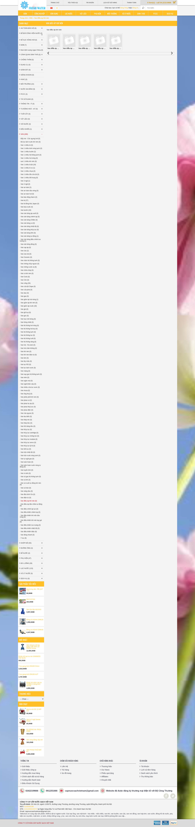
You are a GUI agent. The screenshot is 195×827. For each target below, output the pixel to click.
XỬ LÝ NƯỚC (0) (32, 573)
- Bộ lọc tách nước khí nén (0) (30, 142)
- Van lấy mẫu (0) (26, 361)
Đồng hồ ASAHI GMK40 (34, 630)
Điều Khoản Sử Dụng (31, 783)
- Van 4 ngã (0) (25, 184)
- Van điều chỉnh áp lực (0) (29, 509)
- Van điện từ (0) (25, 498)
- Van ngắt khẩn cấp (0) (28, 384)
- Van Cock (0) (25, 277)
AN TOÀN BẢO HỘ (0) (32, 28)
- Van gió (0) (24, 309)
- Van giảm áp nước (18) (28, 306)
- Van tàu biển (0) (26, 416)
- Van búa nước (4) (26, 207)
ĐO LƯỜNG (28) (32, 563)
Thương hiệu (106, 766)
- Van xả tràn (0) (25, 488)
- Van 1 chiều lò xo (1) (27, 168)
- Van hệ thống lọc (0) (27, 335)
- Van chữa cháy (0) (27, 270)
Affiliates (104, 777)
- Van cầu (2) (24, 251)
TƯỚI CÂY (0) (32, 114)
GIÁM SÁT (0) (32, 70)
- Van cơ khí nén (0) (27, 273)
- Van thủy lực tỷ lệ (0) (27, 446)
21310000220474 (30, 809)
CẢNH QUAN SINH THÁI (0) (32, 54)
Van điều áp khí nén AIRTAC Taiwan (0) (54, 41)
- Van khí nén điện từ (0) (28, 355)
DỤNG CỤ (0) (32, 64)
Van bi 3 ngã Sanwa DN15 (33, 720)
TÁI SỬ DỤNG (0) (27, 99)
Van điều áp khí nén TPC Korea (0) (116, 41)
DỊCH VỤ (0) (32, 578)
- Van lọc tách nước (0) (28, 368)
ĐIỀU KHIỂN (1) (32, 129)
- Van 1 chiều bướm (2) (28, 152)
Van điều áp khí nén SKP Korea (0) (85, 41)
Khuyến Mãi (106, 780)
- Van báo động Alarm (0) (28, 197)
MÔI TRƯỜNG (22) (32, 84)
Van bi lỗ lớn (30, 599)
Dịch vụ (170, 13)
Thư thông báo (147, 777)
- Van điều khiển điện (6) (28, 531)
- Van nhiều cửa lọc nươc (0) (30, 387)
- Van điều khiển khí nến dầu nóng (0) (30, 516)
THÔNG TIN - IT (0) (32, 103)
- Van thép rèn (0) (26, 420)
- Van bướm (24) (25, 210)
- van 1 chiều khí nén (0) (28, 161)
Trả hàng (65, 770)
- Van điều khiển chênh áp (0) (30, 512)
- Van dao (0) (24, 293)
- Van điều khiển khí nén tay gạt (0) (31, 521)
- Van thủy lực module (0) (28, 439)
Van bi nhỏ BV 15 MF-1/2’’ (34, 710)
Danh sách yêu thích (149, 773)
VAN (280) (32, 134)
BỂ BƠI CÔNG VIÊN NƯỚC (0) (32, 34)
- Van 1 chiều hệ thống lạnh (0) (30, 155)
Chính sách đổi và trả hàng (33, 777)
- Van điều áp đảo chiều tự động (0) (31, 505)
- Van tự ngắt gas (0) (27, 459)
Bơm (25, 13)
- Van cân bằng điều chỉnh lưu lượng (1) (30, 240)
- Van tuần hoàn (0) (26, 462)
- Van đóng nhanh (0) (27, 535)
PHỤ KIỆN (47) (32, 558)
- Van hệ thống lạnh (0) (28, 332)
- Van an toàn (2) (25, 187)
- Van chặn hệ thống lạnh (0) (30, 260)
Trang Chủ (55, 2)
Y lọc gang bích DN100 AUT (28, 674)
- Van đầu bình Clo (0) (27, 494)
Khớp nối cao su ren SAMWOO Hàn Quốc (29, 657)
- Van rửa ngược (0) (27, 413)
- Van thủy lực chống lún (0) (29, 436)
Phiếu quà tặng (107, 773)
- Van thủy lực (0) (26, 429)
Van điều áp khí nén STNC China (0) (100, 41)
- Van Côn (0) (24, 280)
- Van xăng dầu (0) (26, 491)
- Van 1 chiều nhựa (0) (27, 171)
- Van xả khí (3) (25, 480)
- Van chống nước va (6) (28, 267)
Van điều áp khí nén (41, 18)
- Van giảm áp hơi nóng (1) (29, 299)
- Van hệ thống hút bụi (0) (29, 329)
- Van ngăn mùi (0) (26, 381)
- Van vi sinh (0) (25, 473)
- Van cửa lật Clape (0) (28, 286)
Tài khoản (145, 766)
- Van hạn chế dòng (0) (28, 319)
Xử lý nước (126, 13)
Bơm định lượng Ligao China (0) (32, 50)
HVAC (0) (24, 79)
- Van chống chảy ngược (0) (29, 264)
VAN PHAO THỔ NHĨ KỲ (33, 750)
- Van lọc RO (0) (25, 364)
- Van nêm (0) (24, 377)
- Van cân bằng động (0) (28, 244)
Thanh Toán (131, 2)
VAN (30, 18)
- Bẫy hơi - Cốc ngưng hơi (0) (30, 139)
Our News (105, 770)
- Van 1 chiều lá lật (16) (28, 165)
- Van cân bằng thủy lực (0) (29, 230)
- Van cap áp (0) (25, 247)
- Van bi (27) (24, 200)
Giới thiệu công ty (29, 770)
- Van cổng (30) (25, 283)
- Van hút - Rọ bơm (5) (27, 345)
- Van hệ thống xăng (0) (28, 342)
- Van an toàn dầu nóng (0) (29, 191)
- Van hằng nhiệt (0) (27, 322)
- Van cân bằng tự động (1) (29, 236)
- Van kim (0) (24, 358)
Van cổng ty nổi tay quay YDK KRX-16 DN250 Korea (33, 646)
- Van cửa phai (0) (26, 290)
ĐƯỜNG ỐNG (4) (32, 548)
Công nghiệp (39, 13)
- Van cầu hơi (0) (25, 254)
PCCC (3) (32, 94)
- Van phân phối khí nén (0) (29, 397)
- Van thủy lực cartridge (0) (29, 433)
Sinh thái (141, 13)
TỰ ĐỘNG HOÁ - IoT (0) (32, 109)
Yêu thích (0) (73, 2)
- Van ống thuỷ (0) (26, 394)
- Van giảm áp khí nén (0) (28, 303)
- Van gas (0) (24, 296)
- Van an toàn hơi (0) (27, 194)
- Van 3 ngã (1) (25, 181)
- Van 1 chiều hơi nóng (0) (29, 158)
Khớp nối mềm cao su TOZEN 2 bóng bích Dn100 (34, 684)
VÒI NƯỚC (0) (32, 124)
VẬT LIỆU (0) (32, 119)
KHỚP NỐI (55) (32, 543)
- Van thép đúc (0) (26, 423)
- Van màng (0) (25, 371)
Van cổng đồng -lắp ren (34, 740)
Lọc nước (68, 13)
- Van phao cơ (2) (26, 400)
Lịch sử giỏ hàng (110, 2)
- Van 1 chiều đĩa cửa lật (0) (29, 174)
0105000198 (29, 806)
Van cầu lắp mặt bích (33, 609)
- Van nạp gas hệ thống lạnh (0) (31, 374)
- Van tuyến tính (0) (26, 470)
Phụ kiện (97, 13)
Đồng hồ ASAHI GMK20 (34, 619)
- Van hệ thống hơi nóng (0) (29, 325)
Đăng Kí (135, 8)
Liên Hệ (65, 766)
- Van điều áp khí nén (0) (28, 501)
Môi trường (112, 13)
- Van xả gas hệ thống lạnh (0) (30, 476)
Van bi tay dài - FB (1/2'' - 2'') (34, 590)
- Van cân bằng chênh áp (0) (30, 217)
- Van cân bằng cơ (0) (27, 223)
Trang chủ (24, 18)
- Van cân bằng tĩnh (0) (28, 233)
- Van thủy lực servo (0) (28, 442)
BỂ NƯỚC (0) (32, 553)
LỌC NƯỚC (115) (32, 568)
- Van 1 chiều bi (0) (26, 145)
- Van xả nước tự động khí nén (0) (30, 484)
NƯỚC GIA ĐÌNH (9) (32, 89)
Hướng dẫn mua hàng (31, 773)
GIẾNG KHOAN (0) (27, 75)
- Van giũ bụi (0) (25, 312)
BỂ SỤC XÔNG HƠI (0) (32, 40)
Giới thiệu (26, 766)
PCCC (155, 13)
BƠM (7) (32, 45)
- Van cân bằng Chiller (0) (29, 220)
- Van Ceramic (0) (26, 257)
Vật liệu (83, 13)
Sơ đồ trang (66, 773)
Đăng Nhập (124, 8)
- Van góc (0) (24, 316)
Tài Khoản (90, 2)
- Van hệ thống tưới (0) (28, 338)
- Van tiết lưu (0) (25, 449)
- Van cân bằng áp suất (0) (29, 213)
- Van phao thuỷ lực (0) (28, 407)
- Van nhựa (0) (25, 390)
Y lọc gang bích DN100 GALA (29, 666)
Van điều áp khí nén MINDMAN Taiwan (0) (69, 41)
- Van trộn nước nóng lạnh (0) (30, 455)
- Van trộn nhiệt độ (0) (27, 452)
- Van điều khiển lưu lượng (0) (30, 525)
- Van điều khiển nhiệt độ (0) (30, 528)
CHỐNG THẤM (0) (32, 59)
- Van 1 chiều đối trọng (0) (29, 178)
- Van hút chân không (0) (28, 348)
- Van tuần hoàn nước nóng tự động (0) (30, 466)
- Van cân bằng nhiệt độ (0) (29, 226)
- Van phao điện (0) (26, 410)
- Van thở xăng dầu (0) (27, 426)
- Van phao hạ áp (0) (27, 403)
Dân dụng (54, 13)
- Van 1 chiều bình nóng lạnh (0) (31, 148)
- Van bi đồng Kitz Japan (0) (29, 204)
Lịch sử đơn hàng (148, 770)
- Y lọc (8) (23, 538)
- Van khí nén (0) (25, 351)
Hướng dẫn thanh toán (31, 780)
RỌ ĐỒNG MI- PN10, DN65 (33, 730)
